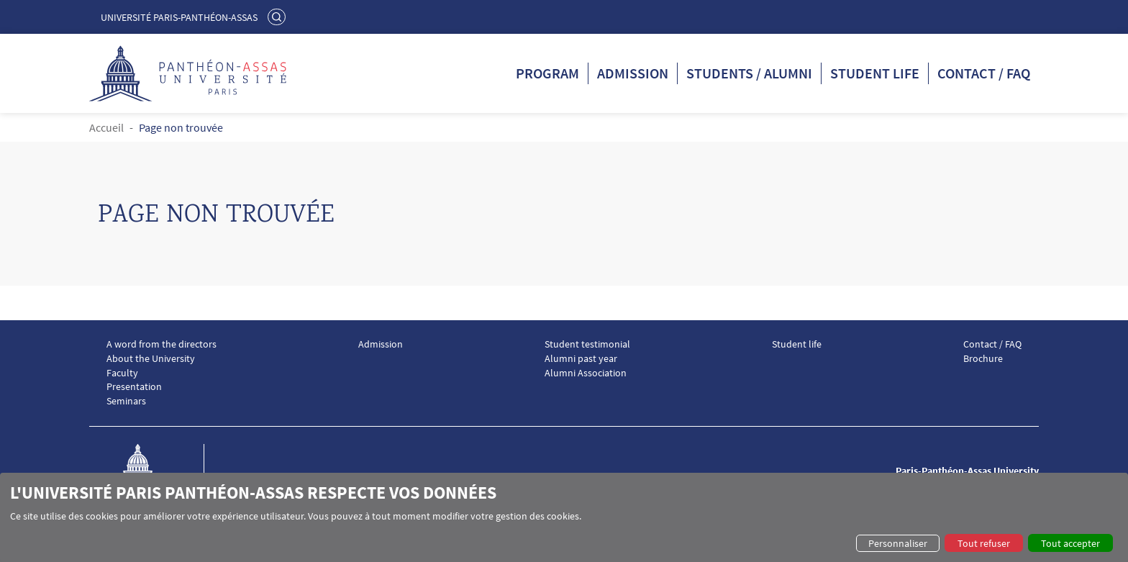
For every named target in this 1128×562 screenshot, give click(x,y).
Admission (632, 73)
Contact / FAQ (983, 73)
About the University (150, 359)
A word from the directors (161, 344)
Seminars (126, 401)
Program (547, 73)
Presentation (134, 387)
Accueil (106, 127)
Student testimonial (587, 344)
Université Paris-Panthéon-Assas (179, 17)
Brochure (983, 359)
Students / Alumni (749, 73)
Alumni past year (581, 359)
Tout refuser (984, 543)
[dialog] (564, 517)
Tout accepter (1070, 543)
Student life (874, 73)
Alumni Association (586, 373)
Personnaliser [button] (897, 543)
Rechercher (278, 16)
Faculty (122, 373)
